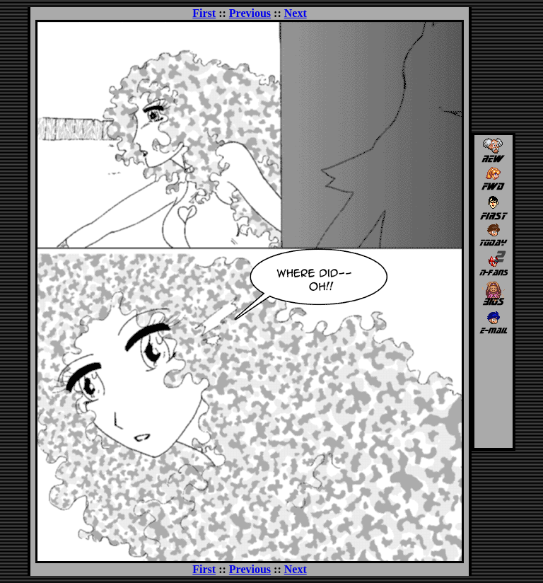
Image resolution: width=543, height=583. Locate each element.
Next (295, 13)
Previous (250, 13)
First (204, 13)
